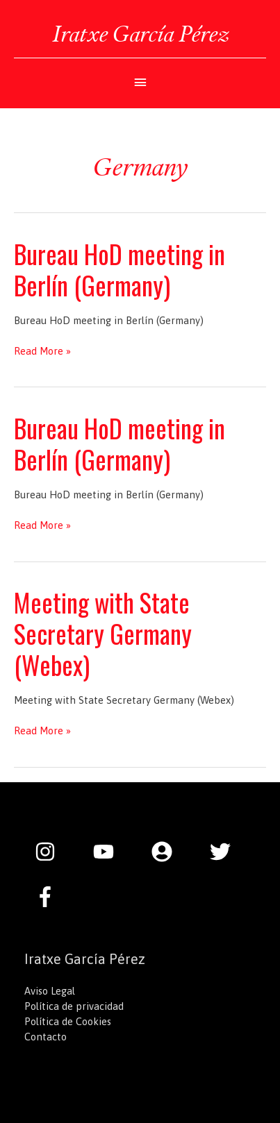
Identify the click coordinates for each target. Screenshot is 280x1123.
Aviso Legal (49, 991)
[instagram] (52, 851)
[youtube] (110, 851)
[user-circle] (169, 851)
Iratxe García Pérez (140, 33)
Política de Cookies (67, 1021)
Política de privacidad (74, 1006)
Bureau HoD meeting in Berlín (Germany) (119, 269)
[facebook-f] (48, 897)
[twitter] (227, 851)
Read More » (42, 351)
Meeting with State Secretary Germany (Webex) (103, 633)
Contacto (45, 1036)
